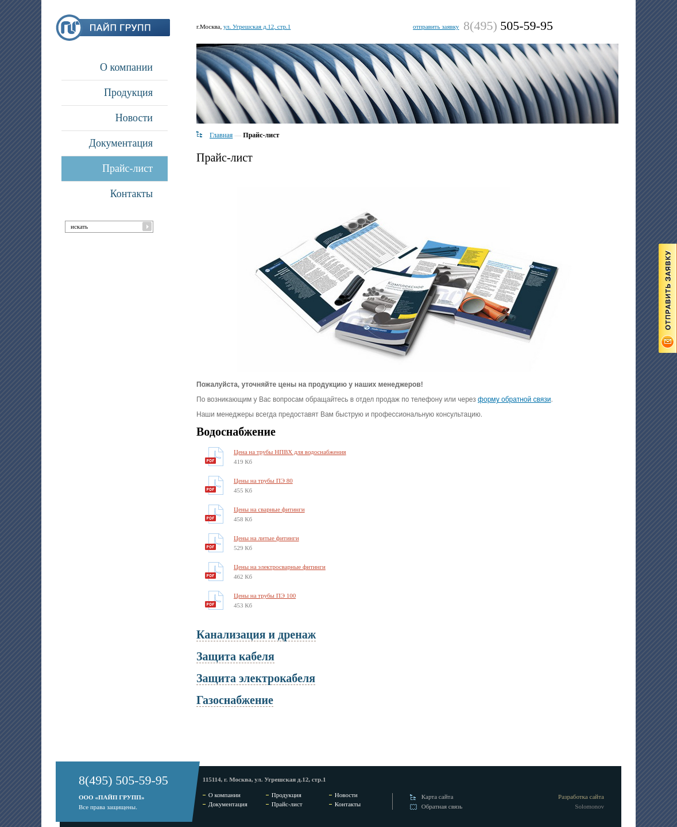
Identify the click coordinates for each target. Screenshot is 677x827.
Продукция (128, 92)
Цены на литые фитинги (266, 537)
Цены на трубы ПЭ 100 (265, 595)
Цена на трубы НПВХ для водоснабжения (290, 451)
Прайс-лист (127, 168)
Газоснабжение (234, 700)
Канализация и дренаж (256, 634)
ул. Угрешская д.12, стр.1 (257, 26)
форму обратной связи (514, 399)
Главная (221, 135)
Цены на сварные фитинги (269, 509)
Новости (134, 118)
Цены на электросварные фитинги (280, 566)
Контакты (131, 193)
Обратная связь (441, 806)
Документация (121, 143)
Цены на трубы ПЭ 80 (263, 480)
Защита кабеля (235, 656)
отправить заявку (436, 26)
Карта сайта (437, 796)
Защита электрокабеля (255, 678)
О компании (126, 67)
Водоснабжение (236, 431)
